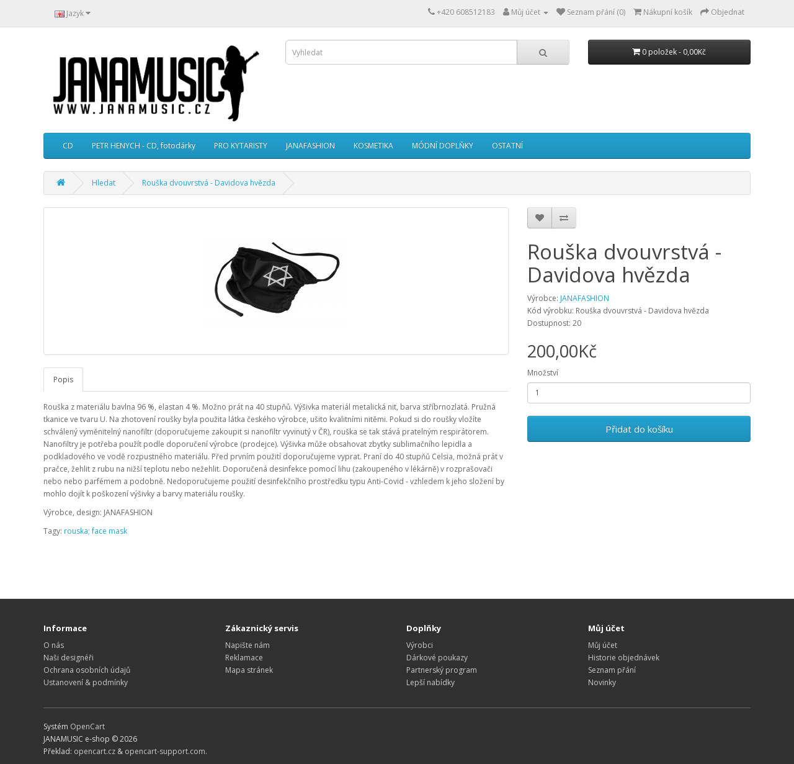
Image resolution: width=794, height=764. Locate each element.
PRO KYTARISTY (240, 145)
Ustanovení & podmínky (85, 682)
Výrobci (419, 645)
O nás (53, 645)
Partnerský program (441, 670)
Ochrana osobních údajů (86, 670)
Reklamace (244, 657)
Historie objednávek (623, 657)
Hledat (103, 183)
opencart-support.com (165, 751)
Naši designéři (68, 657)
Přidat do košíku (639, 429)
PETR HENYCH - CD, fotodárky (143, 145)
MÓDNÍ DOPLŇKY (442, 145)
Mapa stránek (249, 670)
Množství (542, 372)
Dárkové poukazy (437, 657)
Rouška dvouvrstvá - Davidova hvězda (208, 183)
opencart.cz (94, 751)
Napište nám (247, 645)
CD (68, 145)
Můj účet (602, 645)
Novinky (602, 682)
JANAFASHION (310, 145)
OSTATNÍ (507, 145)
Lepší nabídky (430, 682)
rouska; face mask (95, 531)
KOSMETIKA (373, 145)
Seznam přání (612, 670)
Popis (63, 379)
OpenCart (87, 726)
